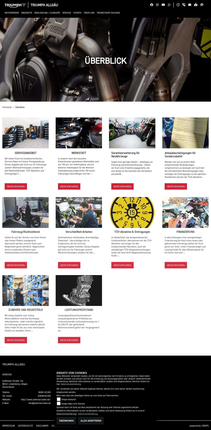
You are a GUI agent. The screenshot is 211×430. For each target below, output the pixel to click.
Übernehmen (66, 420)
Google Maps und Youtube (73, 403)
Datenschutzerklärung (71, 384)
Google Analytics (68, 399)
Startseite (7, 107)
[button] (12, 12)
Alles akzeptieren (91, 420)
